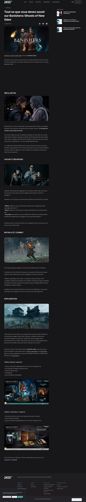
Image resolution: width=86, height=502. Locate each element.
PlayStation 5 (35, 353)
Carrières (78, 2)
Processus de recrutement (62, 486)
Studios (31, 2)
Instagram (7, 461)
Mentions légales (47, 493)
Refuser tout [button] (14, 496)
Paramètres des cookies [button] (7, 496)
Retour (7, 7)
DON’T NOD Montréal (21, 488)
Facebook (14, 461)
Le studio (59, 484)
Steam (29, 353)
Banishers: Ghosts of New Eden (13, 57)
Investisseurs (56, 2)
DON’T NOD (19, 486)
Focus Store (15, 357)
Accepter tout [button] (20, 496)
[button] (72, 2)
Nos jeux (32, 484)
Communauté (46, 2)
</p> (26, 78)
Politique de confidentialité (49, 484)
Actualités (38, 2)
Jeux (25, 2)
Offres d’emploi (60, 488)
